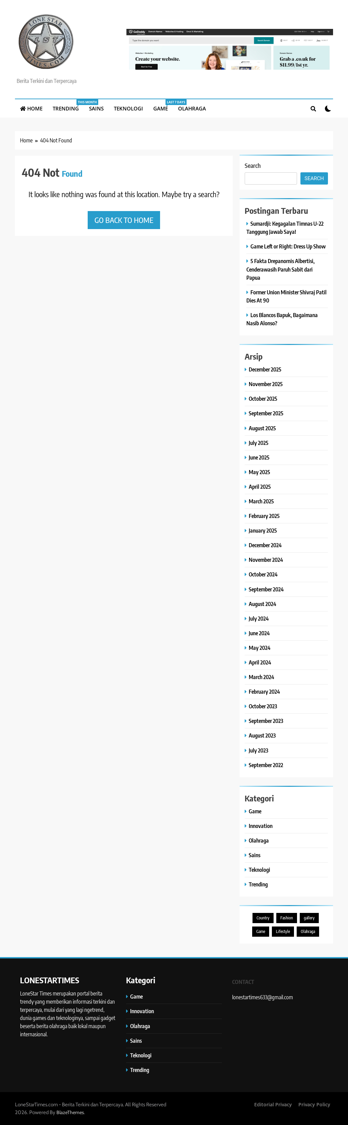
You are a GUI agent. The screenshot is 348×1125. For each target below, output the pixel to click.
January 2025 (263, 530)
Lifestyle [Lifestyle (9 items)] (283, 931)
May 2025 (259, 471)
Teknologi (128, 108)
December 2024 (265, 545)
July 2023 (258, 750)
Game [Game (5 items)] (260, 931)
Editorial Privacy (273, 1104)
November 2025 (266, 383)
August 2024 (262, 603)
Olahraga (192, 108)
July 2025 (258, 442)
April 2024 (260, 662)
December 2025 (265, 369)
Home (31, 108)
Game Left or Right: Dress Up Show (288, 246)
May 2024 (260, 647)
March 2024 (261, 676)
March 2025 (261, 501)
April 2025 (260, 486)
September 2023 (266, 720)
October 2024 (263, 574)
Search (253, 165)
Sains (96, 108)
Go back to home (123, 220)
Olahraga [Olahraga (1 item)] (308, 931)
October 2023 (263, 706)
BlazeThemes (70, 1112)
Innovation (261, 825)
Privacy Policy (314, 1104)
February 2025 (264, 515)
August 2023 (262, 735)
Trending (68, 105)
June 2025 (259, 457)
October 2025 (263, 398)
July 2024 (259, 618)
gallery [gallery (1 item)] (309, 917)
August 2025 (262, 428)
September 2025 (266, 413)
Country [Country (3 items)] (263, 917)
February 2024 (264, 691)
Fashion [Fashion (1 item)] (286, 917)
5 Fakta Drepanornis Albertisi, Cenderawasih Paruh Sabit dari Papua (280, 269)
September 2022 (266, 764)
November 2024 (266, 559)
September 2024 (266, 589)
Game (163, 105)
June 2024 (259, 633)
